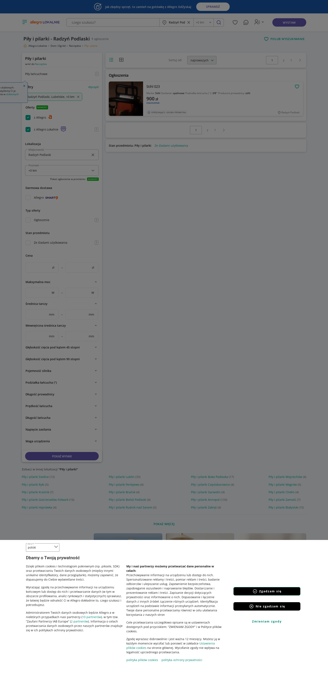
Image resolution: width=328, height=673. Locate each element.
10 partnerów (91, 617)
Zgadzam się (267, 591)
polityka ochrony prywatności (181, 660)
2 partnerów (79, 621)
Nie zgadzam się (267, 606)
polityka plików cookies (142, 660)
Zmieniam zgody (267, 621)
